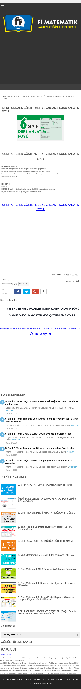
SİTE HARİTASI (6, 654)
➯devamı (10, 410)
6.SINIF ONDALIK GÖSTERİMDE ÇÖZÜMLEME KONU (42, 315)
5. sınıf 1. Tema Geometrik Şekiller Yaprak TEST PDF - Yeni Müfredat (46, 528)
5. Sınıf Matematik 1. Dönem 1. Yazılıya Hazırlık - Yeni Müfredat (46, 584)
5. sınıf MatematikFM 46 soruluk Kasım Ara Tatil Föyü (46, 555)
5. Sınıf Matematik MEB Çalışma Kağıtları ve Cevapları (47, 569)
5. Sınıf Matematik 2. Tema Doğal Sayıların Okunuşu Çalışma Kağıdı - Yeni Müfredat (46, 598)
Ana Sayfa (40, 333)
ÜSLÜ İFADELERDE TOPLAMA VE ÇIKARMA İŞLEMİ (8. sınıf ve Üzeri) (47, 500)
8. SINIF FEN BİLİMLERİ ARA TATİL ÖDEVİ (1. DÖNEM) (47, 513)
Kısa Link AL (23, 284)
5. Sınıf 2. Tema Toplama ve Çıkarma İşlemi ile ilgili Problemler (39, 448)
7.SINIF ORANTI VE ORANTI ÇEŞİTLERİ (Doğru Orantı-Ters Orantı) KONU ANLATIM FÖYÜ (47, 612)
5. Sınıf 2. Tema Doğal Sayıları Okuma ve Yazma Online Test (38, 433)
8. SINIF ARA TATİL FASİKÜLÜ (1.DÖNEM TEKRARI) (45, 541)
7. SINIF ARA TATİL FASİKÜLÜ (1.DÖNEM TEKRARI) (45, 485)
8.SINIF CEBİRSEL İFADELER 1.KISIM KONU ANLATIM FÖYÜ (43, 308)
